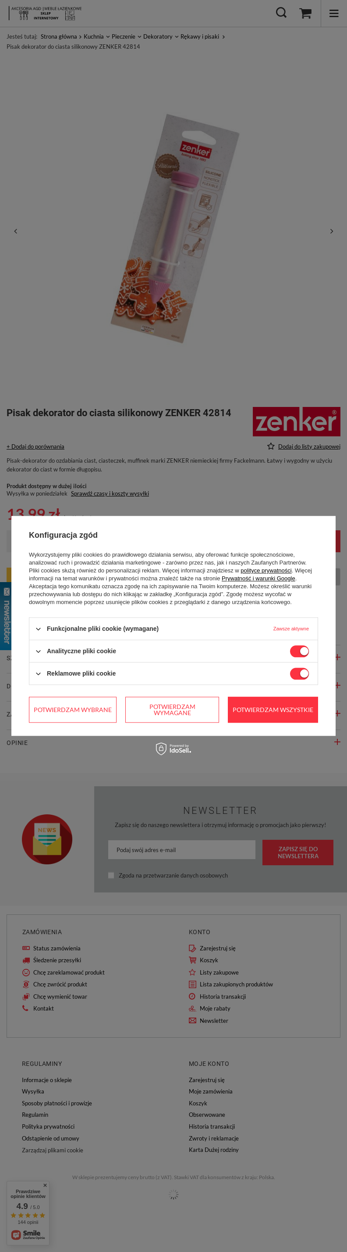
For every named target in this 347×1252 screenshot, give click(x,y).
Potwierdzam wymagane (172, 709)
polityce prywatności (266, 570)
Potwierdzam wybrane (73, 709)
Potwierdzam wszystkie (273, 709)
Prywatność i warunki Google (258, 578)
